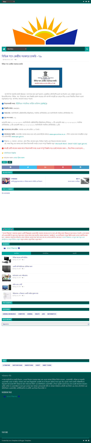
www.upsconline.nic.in (57, 134)
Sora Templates (13, 440)
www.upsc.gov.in (18, 136)
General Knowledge (9, 314)
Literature (6, 365)
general (29, 314)
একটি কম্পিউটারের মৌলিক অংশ (22, 266)
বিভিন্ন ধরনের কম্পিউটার (20, 257)
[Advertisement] (45, 30)
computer (21, 314)
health (37, 314)
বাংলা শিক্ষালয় (12, 248)
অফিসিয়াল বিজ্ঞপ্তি (10, 153)
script (38, 365)
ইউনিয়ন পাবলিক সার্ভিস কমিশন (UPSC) (31, 103)
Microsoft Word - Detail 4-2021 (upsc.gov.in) (71, 144)
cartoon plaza (17, 365)
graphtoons (29, 365)
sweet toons (47, 365)
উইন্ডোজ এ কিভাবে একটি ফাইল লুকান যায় (25, 293)
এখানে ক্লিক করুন (18, 158)
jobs (10, 162)
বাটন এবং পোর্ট (17, 284)
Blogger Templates (25, 440)
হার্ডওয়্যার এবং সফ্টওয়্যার (20, 275)
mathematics (51, 314)
